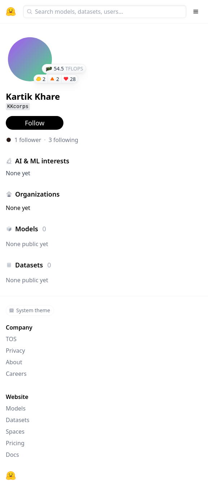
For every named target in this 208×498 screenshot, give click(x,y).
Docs (12, 455)
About (14, 362)
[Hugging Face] (11, 476)
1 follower (27, 140)
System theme (29, 310)
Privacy (15, 351)
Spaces (15, 431)
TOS (11, 339)
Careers (16, 374)
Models (16, 408)
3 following (64, 140)
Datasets (18, 420)
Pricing (15, 443)
